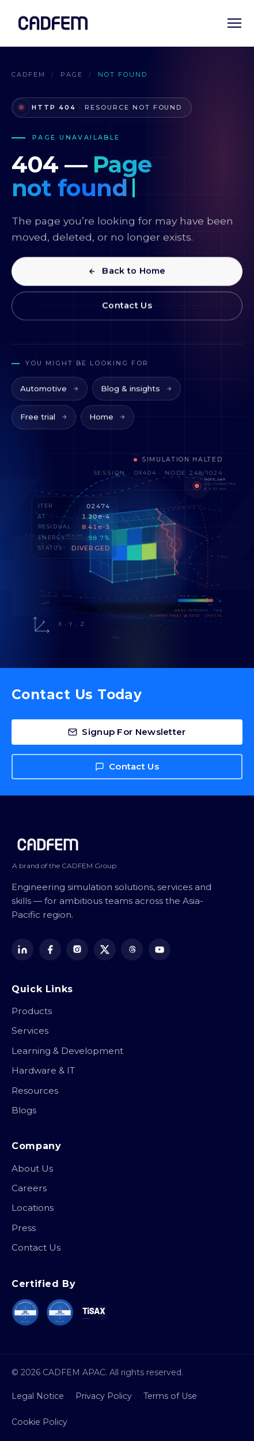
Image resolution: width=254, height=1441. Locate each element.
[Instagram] (77, 949)
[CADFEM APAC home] (53, 23)
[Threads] (132, 949)
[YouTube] (159, 949)
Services (30, 1030)
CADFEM (29, 74)
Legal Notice (38, 1396)
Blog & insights (136, 396)
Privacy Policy (103, 1396)
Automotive (49, 396)
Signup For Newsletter (126, 731)
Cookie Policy (39, 1422)
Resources (35, 1090)
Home (107, 425)
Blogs (24, 1110)
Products (32, 1010)
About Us (32, 1168)
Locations (33, 1207)
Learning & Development (67, 1050)
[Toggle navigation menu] (234, 23)
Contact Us (127, 310)
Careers (29, 1188)
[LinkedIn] (22, 949)
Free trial (43, 425)
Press (24, 1227)
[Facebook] (50, 949)
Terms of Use (170, 1396)
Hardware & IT (43, 1070)
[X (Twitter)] (105, 949)
